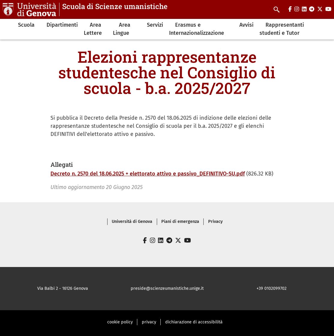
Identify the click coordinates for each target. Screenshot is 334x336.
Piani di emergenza (180, 221)
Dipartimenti (62, 25)
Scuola (26, 25)
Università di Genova (132, 221)
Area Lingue (121, 29)
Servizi (155, 25)
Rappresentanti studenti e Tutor (282, 29)
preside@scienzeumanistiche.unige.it (167, 288)
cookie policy (120, 322)
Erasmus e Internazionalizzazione (196, 29)
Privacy (215, 221)
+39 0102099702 (272, 288)
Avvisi (246, 25)
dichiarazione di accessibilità (194, 322)
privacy (149, 322)
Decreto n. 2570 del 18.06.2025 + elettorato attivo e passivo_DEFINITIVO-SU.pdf (147, 173)
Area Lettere (93, 29)
